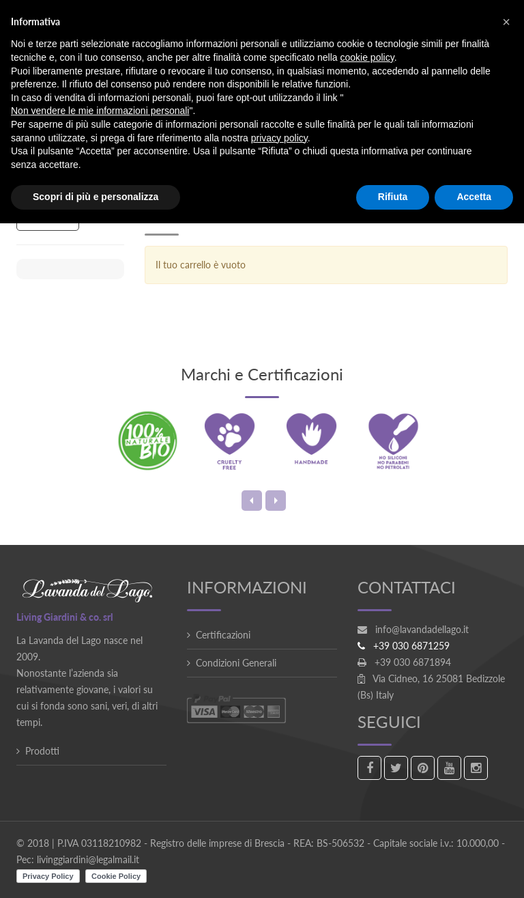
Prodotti (42, 751)
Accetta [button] (473, 196)
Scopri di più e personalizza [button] (95, 196)
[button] (506, 22)
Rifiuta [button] (393, 196)
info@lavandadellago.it (422, 629)
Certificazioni (223, 635)
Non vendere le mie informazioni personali (100, 110)
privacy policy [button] (279, 137)
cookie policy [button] (367, 57)
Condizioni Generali (236, 663)
